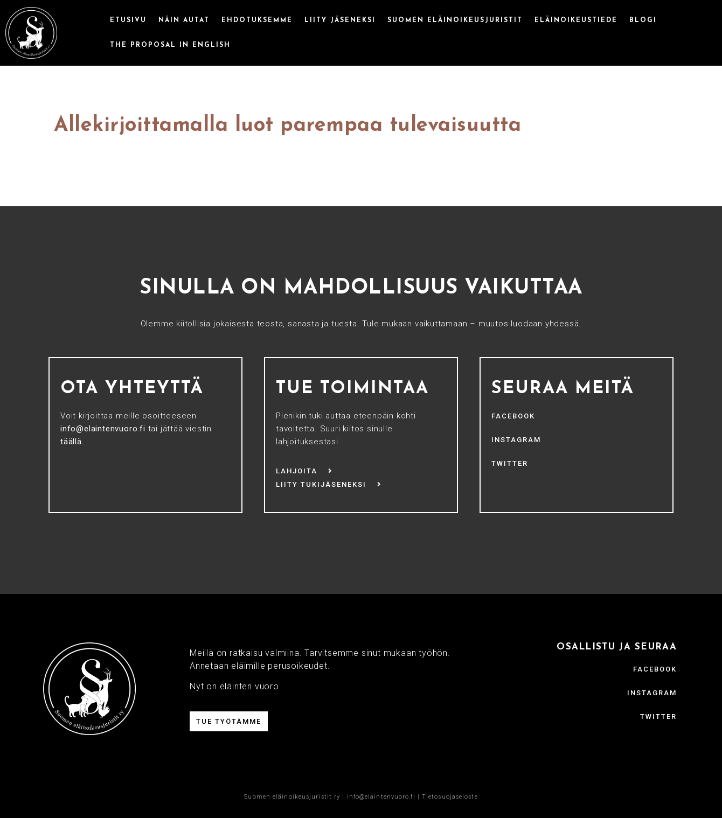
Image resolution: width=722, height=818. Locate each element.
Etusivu (128, 20)
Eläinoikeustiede (575, 20)
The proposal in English (170, 45)
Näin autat (184, 20)
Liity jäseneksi (340, 20)
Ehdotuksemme (257, 20)
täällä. (72, 441)
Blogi (643, 20)
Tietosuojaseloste (450, 796)
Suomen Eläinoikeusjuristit (455, 20)
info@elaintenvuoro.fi (381, 796)
